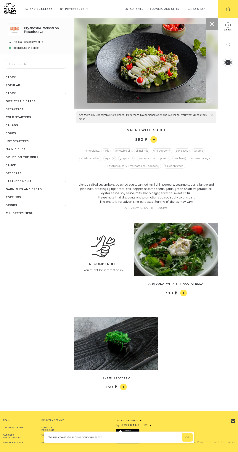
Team (6, 420)
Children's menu (19, 213)
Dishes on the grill (22, 157)
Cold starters (18, 117)
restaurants (133, 8)
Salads (12, 125)
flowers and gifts (164, 8)
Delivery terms (13, 428)
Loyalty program (47, 429)
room (158, 114)
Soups (11, 133)
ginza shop (196, 8)
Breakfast (15, 109)
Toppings (13, 197)
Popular (13, 85)
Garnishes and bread (24, 189)
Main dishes (15, 149)
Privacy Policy (13, 442)
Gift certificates (20, 101)
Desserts (13, 173)
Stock (11, 77)
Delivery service (52, 420)
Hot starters (17, 141)
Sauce (11, 165)
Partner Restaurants (12, 436)
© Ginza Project (196, 442)
